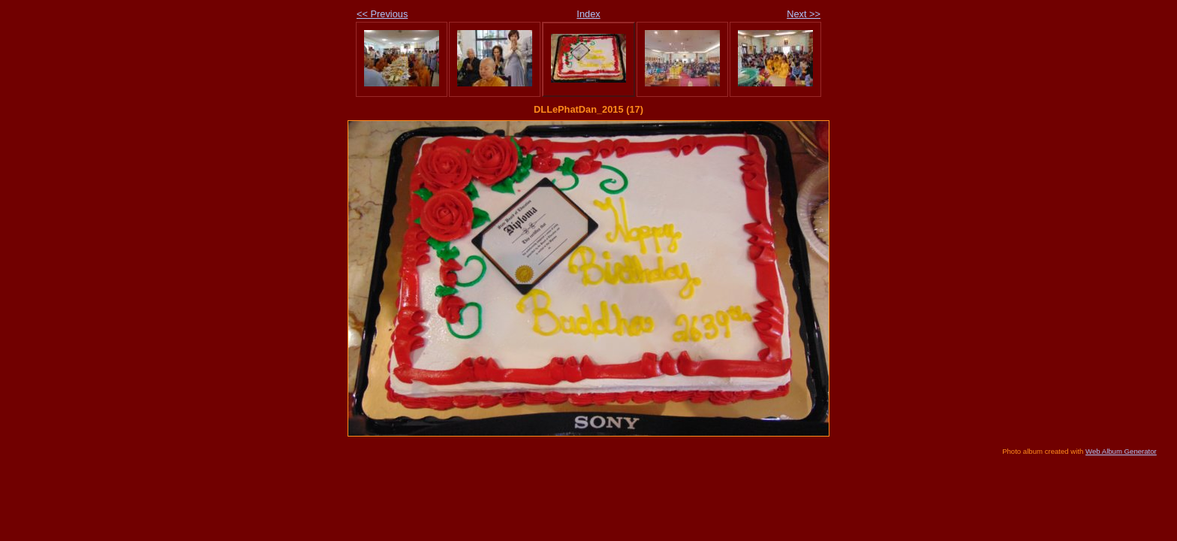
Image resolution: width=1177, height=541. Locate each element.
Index (588, 14)
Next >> (803, 14)
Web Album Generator (1121, 451)
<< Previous (382, 14)
